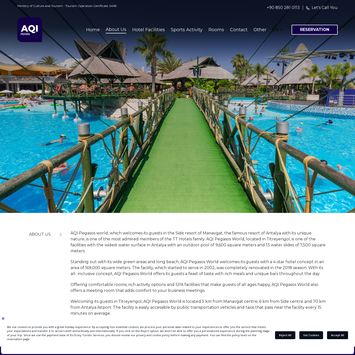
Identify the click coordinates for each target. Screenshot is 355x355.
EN (278, 29)
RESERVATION (314, 29)
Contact (239, 29)
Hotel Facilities (148, 29)
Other (260, 29)
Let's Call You (325, 7)
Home (93, 29)
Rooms (216, 29)
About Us (116, 29)
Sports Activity (187, 29)
